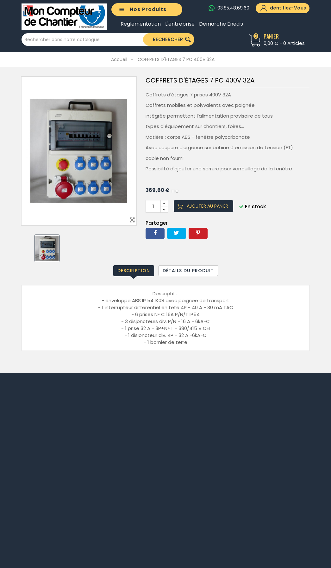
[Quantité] (153, 206)
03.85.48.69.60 (233, 8)
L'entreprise (180, 24)
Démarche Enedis (221, 24)
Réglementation (141, 24)
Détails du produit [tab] (188, 270)
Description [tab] (133, 270)
